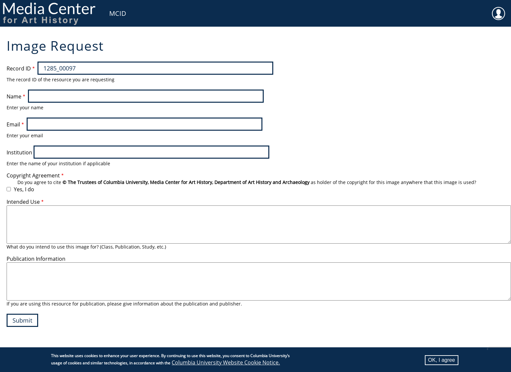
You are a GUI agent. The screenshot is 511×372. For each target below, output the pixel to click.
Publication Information (36, 258)
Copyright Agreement (33, 175)
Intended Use (23, 201)
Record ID (19, 68)
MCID (117, 13)
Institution (19, 152)
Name (14, 96)
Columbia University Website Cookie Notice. (226, 362)
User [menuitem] (498, 9)
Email (13, 124)
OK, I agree (441, 360)
